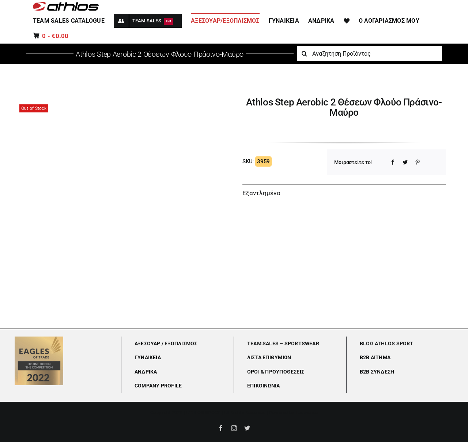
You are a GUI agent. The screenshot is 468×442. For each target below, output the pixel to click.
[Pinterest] (417, 162)
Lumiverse (306, 412)
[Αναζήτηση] (304, 53)
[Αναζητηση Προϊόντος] (369, 53)
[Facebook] (392, 162)
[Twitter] (405, 162)
